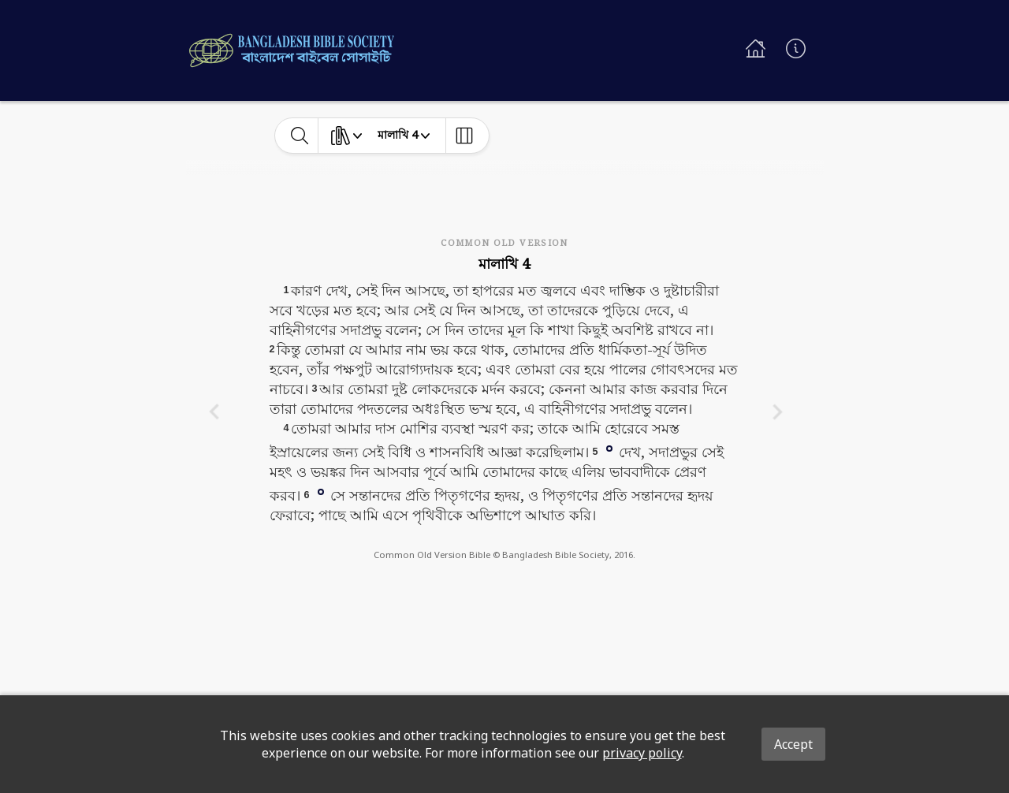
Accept (793, 744)
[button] (609, 448)
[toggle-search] (299, 135)
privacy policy (642, 752)
